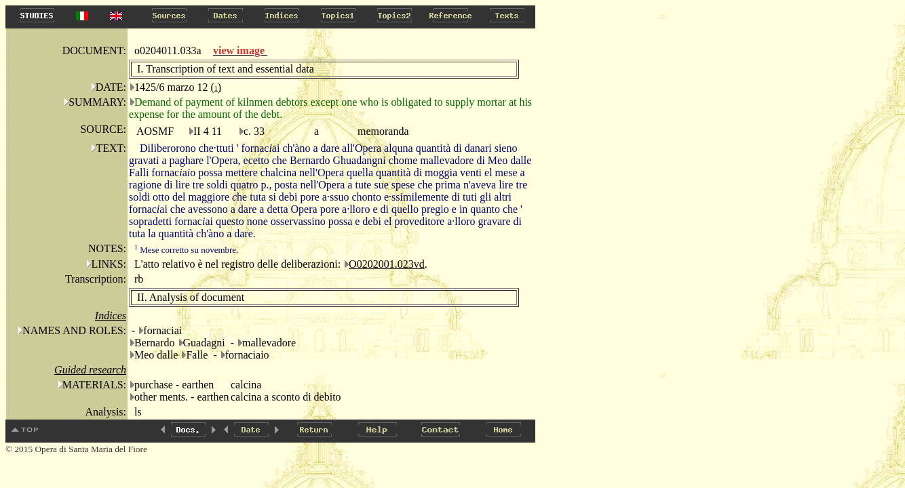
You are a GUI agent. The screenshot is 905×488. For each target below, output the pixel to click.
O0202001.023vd (387, 264)
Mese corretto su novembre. (186, 250)
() (215, 87)
